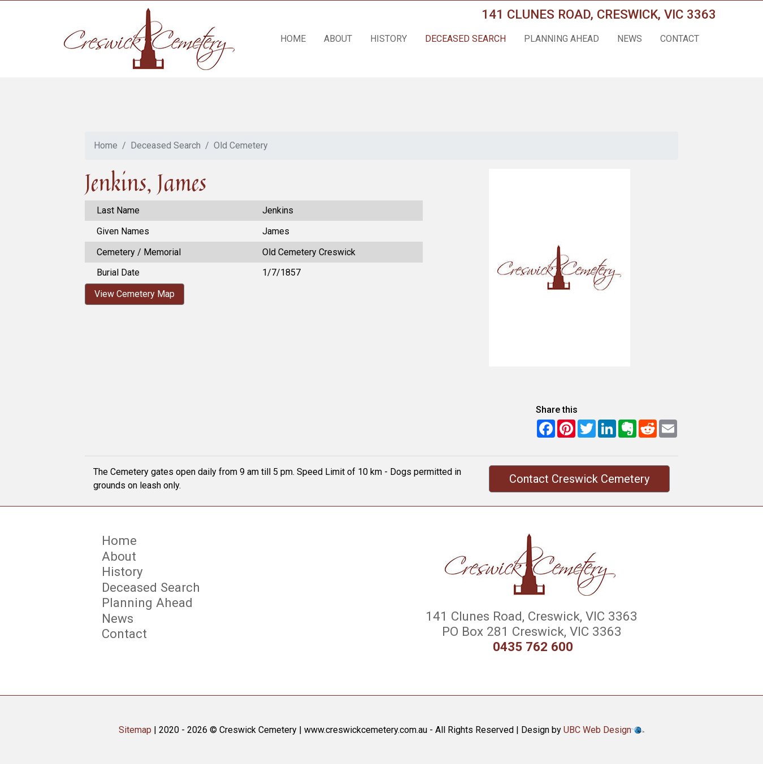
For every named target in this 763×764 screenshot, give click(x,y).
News (629, 38)
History (388, 38)
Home (293, 38)
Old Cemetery (241, 145)
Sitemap (135, 729)
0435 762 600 (533, 647)
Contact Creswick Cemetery (579, 479)
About (338, 38)
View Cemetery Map (134, 294)
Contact (679, 38)
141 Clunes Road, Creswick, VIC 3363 (599, 14)
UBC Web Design (597, 729)
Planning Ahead (561, 38)
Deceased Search (465, 38)
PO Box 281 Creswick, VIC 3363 (530, 631)
